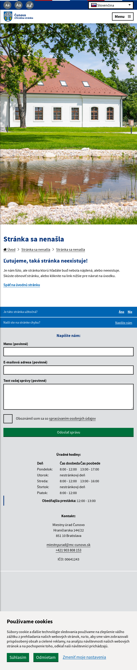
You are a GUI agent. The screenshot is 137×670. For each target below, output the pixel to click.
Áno (122, 312)
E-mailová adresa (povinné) (25, 362)
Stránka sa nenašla (35, 249)
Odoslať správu (68, 432)
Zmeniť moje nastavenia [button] (84, 657)
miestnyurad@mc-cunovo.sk (68, 544)
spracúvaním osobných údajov (72, 418)
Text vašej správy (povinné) (25, 380)
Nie (131, 312)
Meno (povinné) (15, 343)
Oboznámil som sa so (56, 418)
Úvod (9, 249)
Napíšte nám (123, 323)
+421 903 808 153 (68, 550)
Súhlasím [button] (18, 657)
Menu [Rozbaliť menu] (123, 16)
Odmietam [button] (46, 657)
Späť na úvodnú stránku (21, 285)
